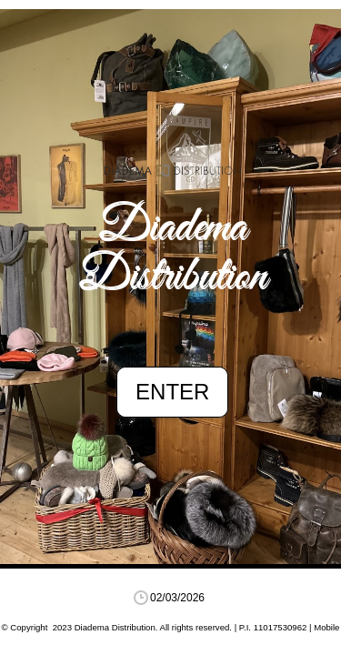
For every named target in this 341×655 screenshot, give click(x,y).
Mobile (326, 627)
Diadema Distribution (172, 253)
